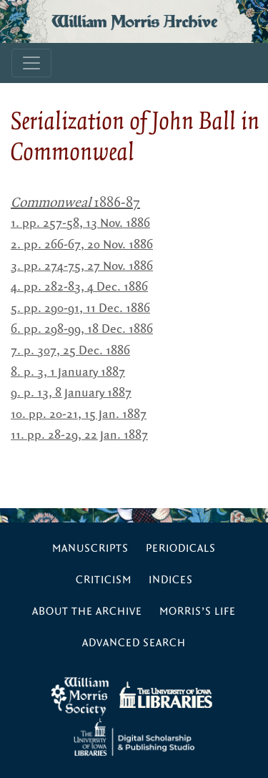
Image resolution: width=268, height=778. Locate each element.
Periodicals (181, 548)
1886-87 (75, 202)
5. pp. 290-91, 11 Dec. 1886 (80, 308)
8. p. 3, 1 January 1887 (68, 372)
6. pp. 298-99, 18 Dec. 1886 (82, 329)
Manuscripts (90, 548)
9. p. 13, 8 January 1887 (71, 393)
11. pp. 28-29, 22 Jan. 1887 (79, 435)
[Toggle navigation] (31, 63)
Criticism (103, 580)
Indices (171, 580)
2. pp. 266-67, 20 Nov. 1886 (82, 245)
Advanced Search (134, 643)
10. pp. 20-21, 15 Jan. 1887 (79, 414)
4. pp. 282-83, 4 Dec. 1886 (79, 287)
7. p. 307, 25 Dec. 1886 (70, 351)
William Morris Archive (134, 21)
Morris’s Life (197, 611)
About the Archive (87, 611)
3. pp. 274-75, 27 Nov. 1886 (82, 266)
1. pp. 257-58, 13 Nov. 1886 (80, 223)
